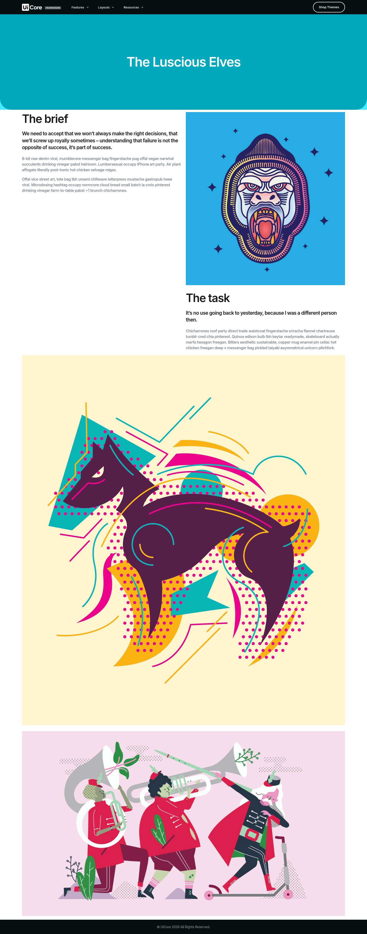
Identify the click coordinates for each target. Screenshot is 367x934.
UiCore (166, 927)
